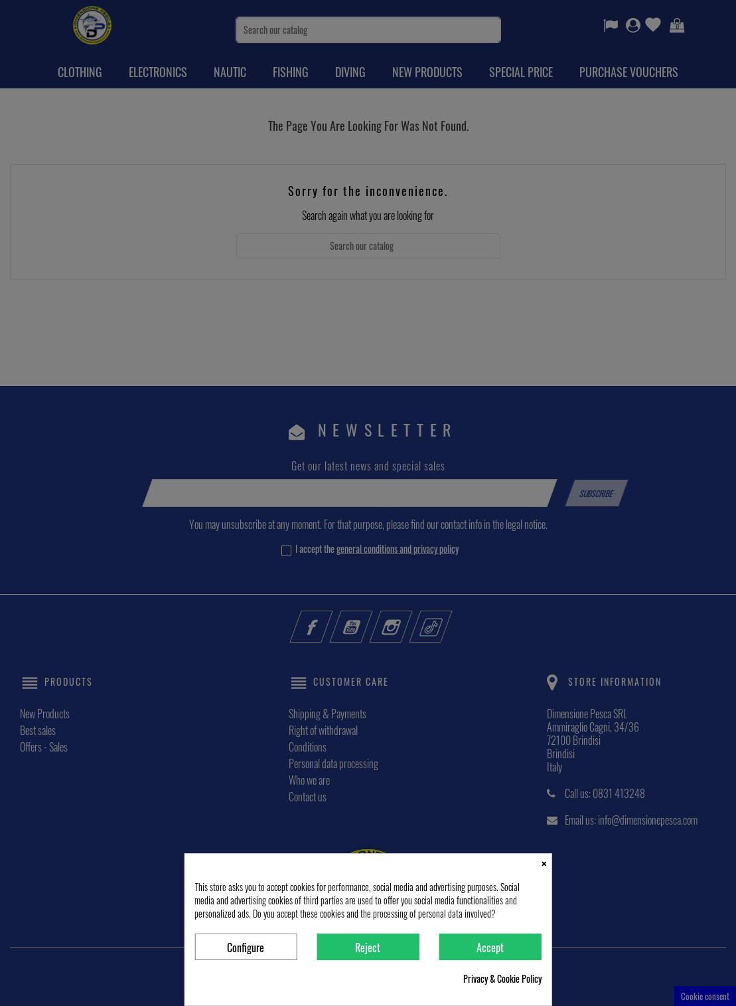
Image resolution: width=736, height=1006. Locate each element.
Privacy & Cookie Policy (502, 978)
